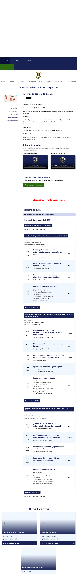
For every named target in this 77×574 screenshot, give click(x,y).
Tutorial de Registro (12, 111)
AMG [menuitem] (4, 60)
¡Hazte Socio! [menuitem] (6, 67)
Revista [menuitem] (14, 60)
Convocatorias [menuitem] (32, 81)
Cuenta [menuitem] (19, 67)
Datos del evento (13, 108)
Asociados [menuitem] (12, 81)
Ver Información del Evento (11, 543)
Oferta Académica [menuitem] (71, 81)
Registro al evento (13, 118)
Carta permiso (14, 114)
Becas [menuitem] (40, 81)
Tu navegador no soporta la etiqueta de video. (35, 162)
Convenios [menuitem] (49, 81)
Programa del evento (12, 121)
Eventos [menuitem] (22, 81)
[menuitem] (48, 60)
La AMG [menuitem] (3, 81)
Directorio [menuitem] (26, 60)
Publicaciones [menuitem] (58, 81)
